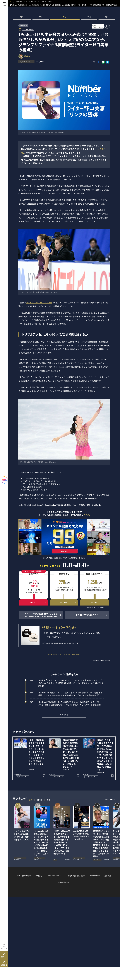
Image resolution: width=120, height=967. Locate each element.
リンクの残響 (28, 29)
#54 (106, 17)
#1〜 (22, 17)
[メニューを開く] (4, 4)
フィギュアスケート (47, 1)
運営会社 (107, 875)
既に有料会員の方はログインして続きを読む (64, 654)
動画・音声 (19, 1)
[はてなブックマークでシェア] (107, 62)
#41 (40, 17)
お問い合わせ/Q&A (24, 875)
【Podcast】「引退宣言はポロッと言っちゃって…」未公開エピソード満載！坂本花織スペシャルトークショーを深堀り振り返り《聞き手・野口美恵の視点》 (66, 694)
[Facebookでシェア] (98, 62)
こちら (87, 515)
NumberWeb (95, 875)
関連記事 (117, 956)
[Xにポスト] (94, 62)
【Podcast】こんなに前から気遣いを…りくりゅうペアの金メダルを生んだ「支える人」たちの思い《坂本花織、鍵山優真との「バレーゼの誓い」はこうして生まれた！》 (66, 683)
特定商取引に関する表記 (77, 875)
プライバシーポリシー (55, 875)
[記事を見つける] (4, 946)
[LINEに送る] (103, 62)
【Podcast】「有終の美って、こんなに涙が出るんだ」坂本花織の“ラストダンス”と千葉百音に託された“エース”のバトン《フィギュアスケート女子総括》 (65, 703)
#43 (89, 17)
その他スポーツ (31, 1)
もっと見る (64, 714)
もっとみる (109, 799)
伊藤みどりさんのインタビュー (39, 302)
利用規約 (39, 875)
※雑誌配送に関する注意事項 (94, 607)
